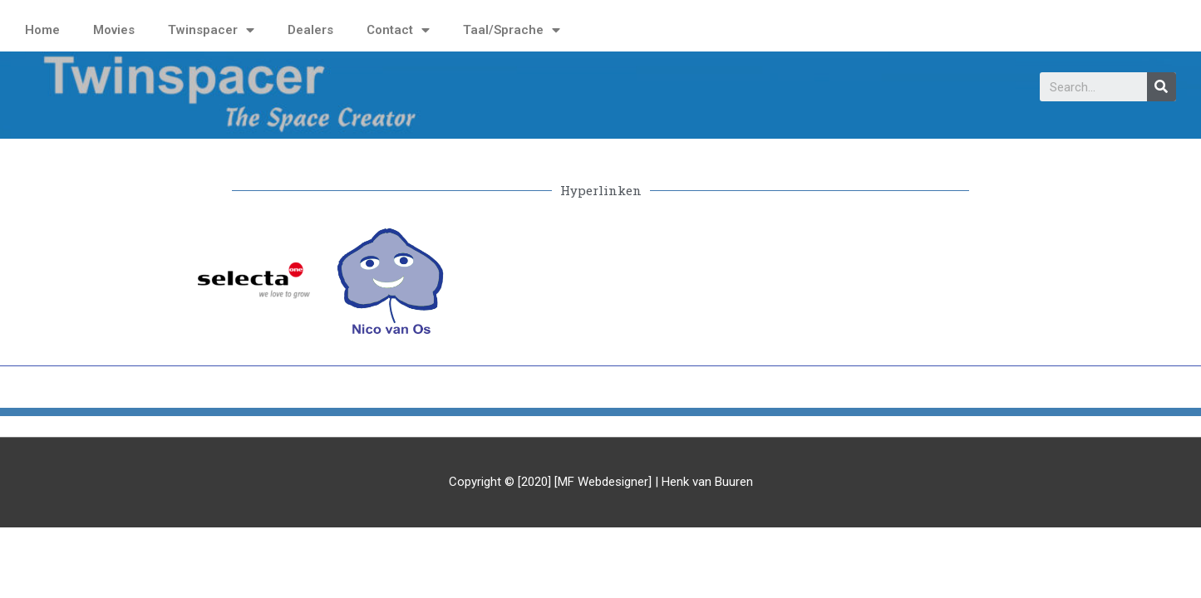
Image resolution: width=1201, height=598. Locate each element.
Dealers (310, 29)
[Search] (1161, 86)
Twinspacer (211, 30)
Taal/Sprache (511, 30)
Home (42, 29)
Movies (114, 29)
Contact (398, 30)
